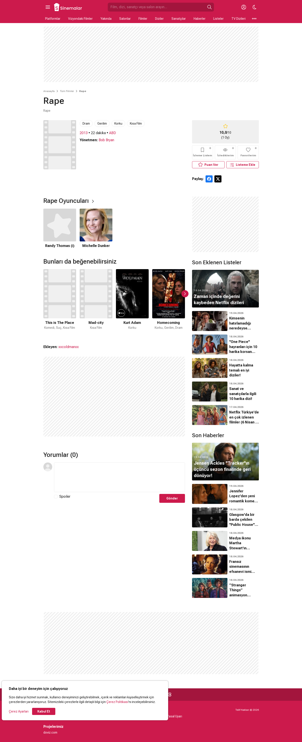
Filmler (142, 18)
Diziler (159, 18)
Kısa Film (136, 123)
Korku (118, 123)
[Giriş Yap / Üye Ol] (243, 7)
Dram (86, 123)
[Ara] (209, 7)
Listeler (218, 18)
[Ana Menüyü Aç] (47, 7)
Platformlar (52, 18)
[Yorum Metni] (119, 477)
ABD (112, 133)
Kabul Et (43, 711)
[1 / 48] (59, 302)
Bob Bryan (106, 140)
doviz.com (50, 732)
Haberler (200, 18)
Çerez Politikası (117, 702)
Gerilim (102, 123)
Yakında (106, 18)
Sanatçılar (178, 18)
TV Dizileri (238, 18)
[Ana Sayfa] (68, 7)
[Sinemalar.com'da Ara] (156, 7)
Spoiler (64, 496)
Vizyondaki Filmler (80, 18)
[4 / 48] (168, 302)
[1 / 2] (59, 229)
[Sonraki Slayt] (185, 293)
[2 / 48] (96, 302)
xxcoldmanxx (68, 347)
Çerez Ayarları (19, 711)
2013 (84, 133)
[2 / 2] (96, 229)
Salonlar (125, 18)
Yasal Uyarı (174, 716)
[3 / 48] (132, 302)
